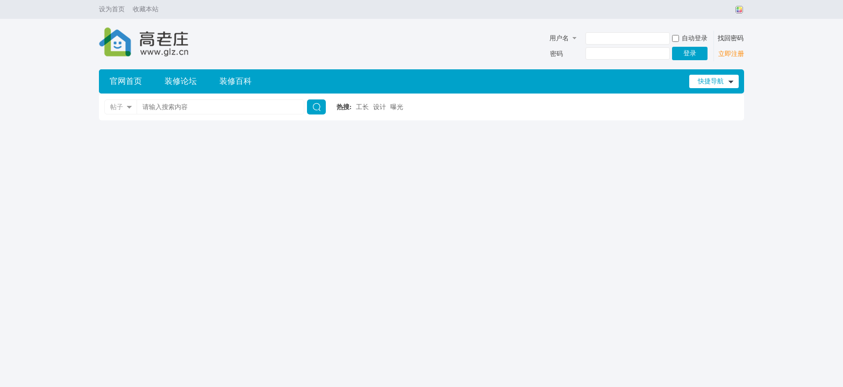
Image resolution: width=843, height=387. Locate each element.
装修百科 (235, 81)
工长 (362, 107)
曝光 (396, 107)
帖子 (116, 107)
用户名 (559, 38)
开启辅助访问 (729, 10)
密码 (556, 54)
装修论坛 (181, 81)
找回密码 (731, 38)
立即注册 (731, 54)
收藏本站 (146, 9)
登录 (689, 53)
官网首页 (126, 81)
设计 (379, 107)
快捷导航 (711, 81)
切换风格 (738, 10)
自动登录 (690, 38)
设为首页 (112, 9)
